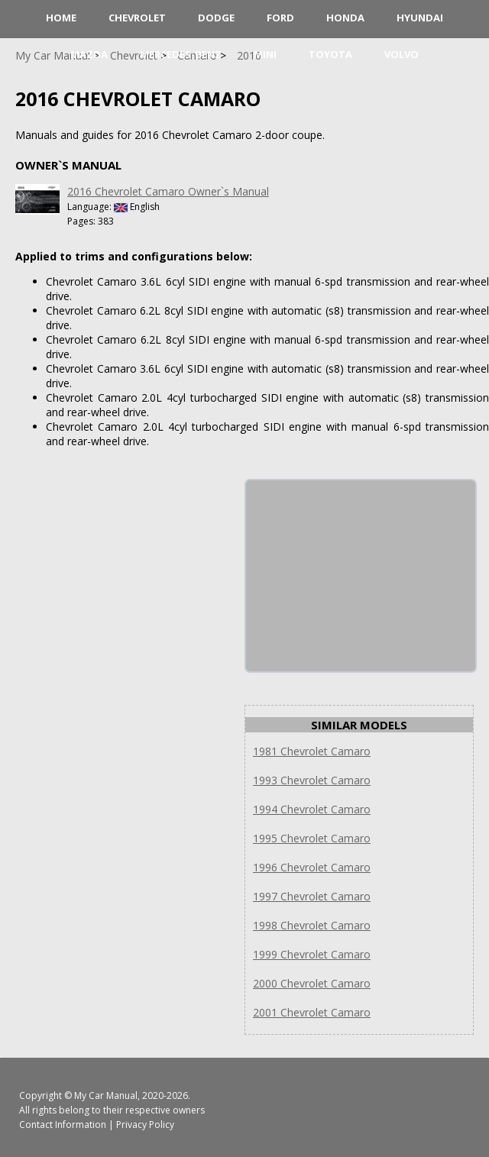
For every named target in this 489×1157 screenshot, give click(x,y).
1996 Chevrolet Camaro (312, 867)
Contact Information (62, 1124)
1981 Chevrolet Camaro (312, 751)
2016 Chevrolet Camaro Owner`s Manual (168, 191)
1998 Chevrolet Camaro (312, 925)
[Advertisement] (360, 575)
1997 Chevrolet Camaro (312, 896)
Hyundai (420, 17)
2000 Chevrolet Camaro (312, 983)
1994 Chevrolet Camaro (312, 809)
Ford (280, 17)
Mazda (89, 54)
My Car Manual (106, 1095)
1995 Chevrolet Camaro (312, 838)
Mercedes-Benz (181, 54)
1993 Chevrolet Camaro (312, 780)
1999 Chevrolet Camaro (312, 954)
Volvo (401, 54)
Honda (345, 17)
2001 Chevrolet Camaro (312, 1012)
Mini (265, 54)
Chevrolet (137, 17)
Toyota (330, 54)
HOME (61, 17)
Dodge (216, 17)
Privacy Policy (145, 1124)
